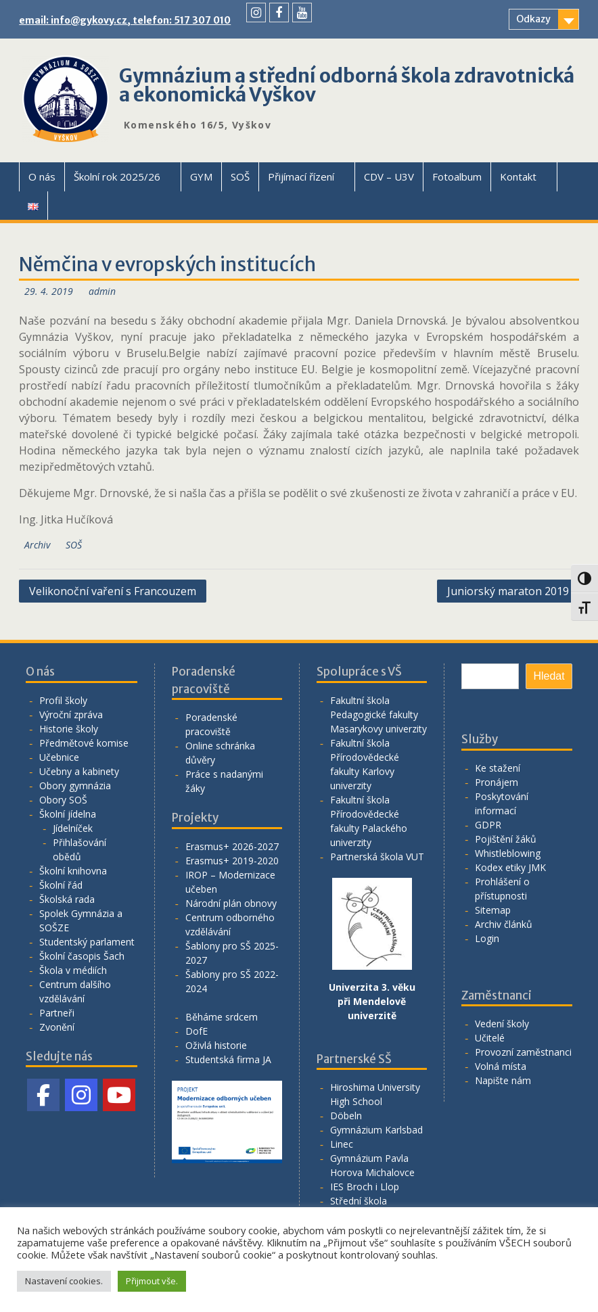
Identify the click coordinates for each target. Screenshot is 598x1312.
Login (487, 938)
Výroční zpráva (71, 714)
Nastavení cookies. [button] (64, 1281)
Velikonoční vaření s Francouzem (112, 591)
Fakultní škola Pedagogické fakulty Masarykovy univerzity (378, 714)
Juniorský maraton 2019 (508, 591)
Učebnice (59, 757)
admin (102, 291)
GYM (201, 176)
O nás (41, 176)
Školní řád (61, 884)
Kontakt (518, 176)
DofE (196, 1031)
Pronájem (496, 782)
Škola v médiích (73, 970)
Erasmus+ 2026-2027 (232, 846)
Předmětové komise (84, 742)
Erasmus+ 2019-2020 (232, 860)
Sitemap (493, 910)
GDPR (488, 824)
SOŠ (240, 176)
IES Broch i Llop (364, 1186)
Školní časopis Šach (81, 956)
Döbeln (346, 1115)
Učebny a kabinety (79, 771)
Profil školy (63, 700)
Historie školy (68, 728)
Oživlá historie (216, 1045)
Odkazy (533, 19)
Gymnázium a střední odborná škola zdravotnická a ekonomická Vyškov (346, 85)
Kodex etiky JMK (510, 867)
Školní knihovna (73, 870)
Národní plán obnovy (231, 903)
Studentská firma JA (228, 1059)
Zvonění (56, 1027)
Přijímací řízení (301, 176)
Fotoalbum (457, 176)
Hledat (548, 676)
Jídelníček (73, 828)
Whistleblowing (507, 853)
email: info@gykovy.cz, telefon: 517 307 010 (125, 20)
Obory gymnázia (75, 785)
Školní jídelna (67, 813)
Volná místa (500, 1066)
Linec (341, 1144)
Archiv (37, 544)
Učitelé (490, 1037)
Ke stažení (497, 768)
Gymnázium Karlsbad (376, 1129)
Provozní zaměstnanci (523, 1052)
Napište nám (503, 1080)
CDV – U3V (389, 176)
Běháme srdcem (221, 1016)
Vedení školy (502, 1023)
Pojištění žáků (505, 839)
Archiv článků (503, 924)
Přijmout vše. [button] (152, 1281)
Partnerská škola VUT (377, 856)
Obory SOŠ (63, 799)
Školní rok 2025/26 (117, 176)
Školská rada (67, 899)
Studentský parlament (87, 941)
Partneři (56, 1012)
